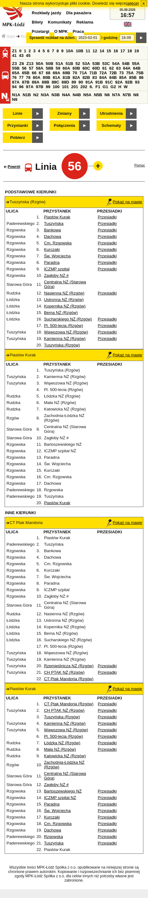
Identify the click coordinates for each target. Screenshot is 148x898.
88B (45, 82)
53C (106, 63)
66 (34, 73)
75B (139, 73)
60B (76, 68)
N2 (36, 94)
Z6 (21, 63)
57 (31, 68)
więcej (133, 3)
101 (65, 86)
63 (118, 68)
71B (93, 73)
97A (29, 86)
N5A (87, 94)
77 (21, 77)
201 (74, 86)
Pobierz (17, 137)
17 (122, 51)
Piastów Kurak (57, 217)
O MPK (61, 31)
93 (137, 82)
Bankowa (52, 230)
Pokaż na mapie (124, 202)
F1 (98, 86)
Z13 (30, 63)
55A (135, 63)
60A (66, 68)
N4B (77, 94)
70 (74, 73)
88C (55, 82)
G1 (105, 86)
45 (28, 55)
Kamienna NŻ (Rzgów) (65, 338)
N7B (127, 94)
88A (35, 82)
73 (121, 73)
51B (69, 63)
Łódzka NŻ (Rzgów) (62, 743)
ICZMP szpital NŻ (60, 797)
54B (126, 63)
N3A (45, 94)
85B (133, 77)
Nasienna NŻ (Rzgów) (64, 293)
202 (83, 86)
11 (88, 51)
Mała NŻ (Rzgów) (60, 749)
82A (76, 77)
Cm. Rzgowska (58, 243)
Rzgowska (53, 836)
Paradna (52, 262)
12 (94, 51)
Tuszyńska (54, 223)
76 (14, 77)
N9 (14, 99)
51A (59, 63)
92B (129, 82)
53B (96, 63)
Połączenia (64, 125)
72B (113, 73)
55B (15, 68)
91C (109, 82)
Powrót (14, 167)
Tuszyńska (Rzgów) (62, 345)
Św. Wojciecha (57, 256)
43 (21, 55)
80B (46, 77)
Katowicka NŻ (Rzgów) (65, 756)
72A (103, 73)
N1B (27, 94)
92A (118, 82)
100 (56, 86)
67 (41, 73)
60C (86, 68)
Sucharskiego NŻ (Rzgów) (68, 319)
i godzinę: (110, 38)
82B (86, 77)
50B (49, 63)
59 (58, 68)
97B (39, 86)
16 (115, 51)
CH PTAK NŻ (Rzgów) (64, 672)
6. (91, 86)
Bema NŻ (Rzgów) (61, 312)
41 (14, 55)
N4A (66, 94)
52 (78, 63)
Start (8, 36)
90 (80, 82)
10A (69, 51)
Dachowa (52, 236)
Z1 (14, 51)
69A (56, 73)
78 (28, 77)
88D (65, 82)
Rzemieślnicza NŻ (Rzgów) (69, 666)
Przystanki (17, 125)
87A (15, 82)
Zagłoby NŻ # (56, 275)
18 (129, 51)
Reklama (84, 22)
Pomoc (139, 165)
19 (136, 51)
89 (74, 82)
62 (111, 68)
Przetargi (40, 31)
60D (96, 68)
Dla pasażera (79, 13)
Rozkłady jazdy (46, 13)
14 (102, 51)
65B (25, 73)
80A (36, 77)
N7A (116, 94)
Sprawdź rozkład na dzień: (52, 38)
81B (66, 77)
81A (56, 77)
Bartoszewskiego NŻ (63, 791)
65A (15, 73)
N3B (55, 94)
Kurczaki (52, 249)
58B (49, 68)
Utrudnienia (111, 113)
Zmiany (64, 113)
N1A (16, 94)
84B (113, 77)
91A (89, 82)
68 (48, 73)
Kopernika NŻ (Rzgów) (65, 306)
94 (14, 86)
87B (25, 82)
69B (66, 73)
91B (99, 82)
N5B (98, 94)
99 (48, 86)
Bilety (37, 22)
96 (21, 86)
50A (39, 63)
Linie (17, 113)
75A (130, 73)
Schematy (111, 125)
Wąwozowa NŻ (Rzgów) (66, 332)
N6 (107, 94)
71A (83, 73)
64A (126, 68)
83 (94, 77)
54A (116, 63)
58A (39, 68)
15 (108, 51)
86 (141, 77)
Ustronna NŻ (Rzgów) (64, 299)
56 (24, 68)
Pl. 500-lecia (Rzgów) (63, 325)
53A (86, 63)
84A (103, 77)
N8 (135, 94)
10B (79, 51)
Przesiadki (107, 217)
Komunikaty (59, 22)
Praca (78, 31)
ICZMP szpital (57, 269)
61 (104, 68)
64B (136, 68)
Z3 (14, 63)
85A (122, 77)
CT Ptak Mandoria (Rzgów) (68, 679)
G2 (113, 86)
